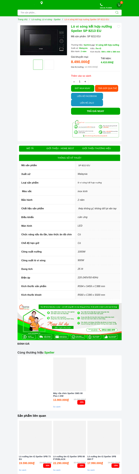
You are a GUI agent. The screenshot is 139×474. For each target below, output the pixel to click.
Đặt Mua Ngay (82, 88)
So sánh (57, 407)
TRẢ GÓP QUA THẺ (107, 88)
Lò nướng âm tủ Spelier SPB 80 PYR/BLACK (69, 457)
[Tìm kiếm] (117, 13)
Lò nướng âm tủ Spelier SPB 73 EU (35, 457)
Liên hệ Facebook (87, 96)
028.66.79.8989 (106, 8)
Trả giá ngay (95, 111)
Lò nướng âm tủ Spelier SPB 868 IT (101, 457)
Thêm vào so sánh (81, 76)
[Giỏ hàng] (119, 5)
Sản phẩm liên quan (32, 415)
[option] (43, 40)
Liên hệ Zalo (87, 103)
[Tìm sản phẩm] (65, 13)
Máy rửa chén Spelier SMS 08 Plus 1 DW (68, 394)
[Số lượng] (79, 81)
